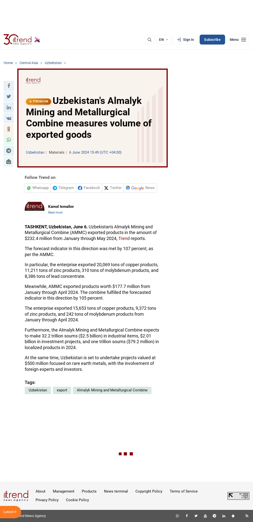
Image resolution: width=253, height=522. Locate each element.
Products (89, 491)
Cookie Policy (77, 500)
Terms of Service (184, 491)
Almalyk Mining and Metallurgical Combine (112, 390)
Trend (124, 238)
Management (63, 491)
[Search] (149, 40)
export (62, 390)
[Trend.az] (22, 39)
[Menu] (238, 40)
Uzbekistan (38, 390)
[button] (8, 86)
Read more (55, 212)
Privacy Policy (47, 500)
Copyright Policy (148, 491)
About (40, 491)
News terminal (116, 491)
